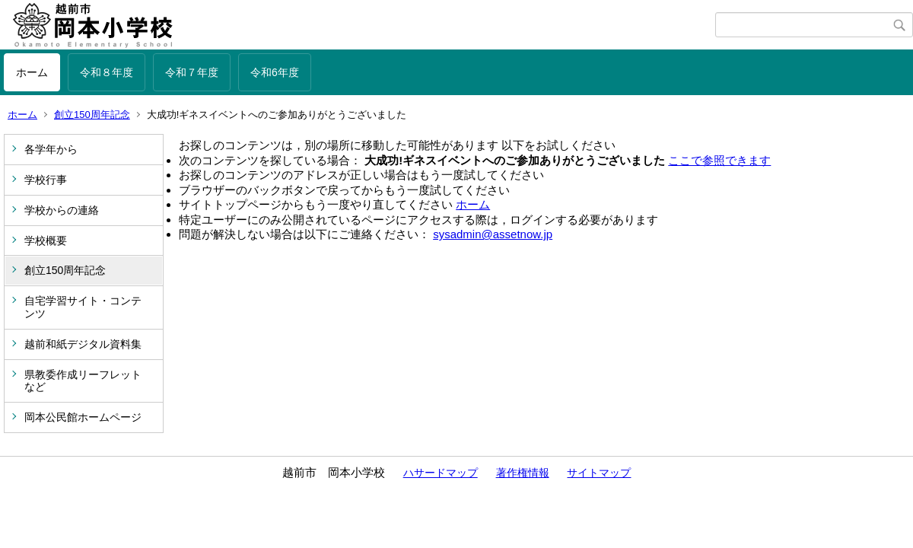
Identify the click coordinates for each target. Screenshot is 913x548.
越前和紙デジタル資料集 (83, 344)
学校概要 (45, 240)
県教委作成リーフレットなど (83, 380)
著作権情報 (522, 473)
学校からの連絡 (61, 210)
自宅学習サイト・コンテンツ (83, 307)
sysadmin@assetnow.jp (492, 234)
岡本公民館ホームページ (83, 417)
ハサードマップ (440, 473)
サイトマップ (599, 473)
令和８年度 (106, 72)
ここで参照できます (719, 160)
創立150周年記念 (92, 114)
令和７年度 (191, 72)
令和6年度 (274, 72)
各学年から (51, 149)
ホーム (32, 72)
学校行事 (45, 180)
